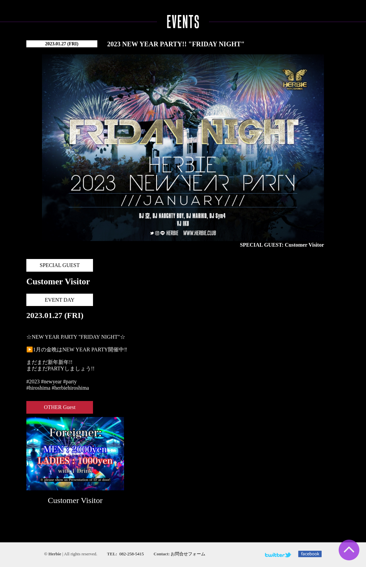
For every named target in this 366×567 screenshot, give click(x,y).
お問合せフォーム (188, 553)
